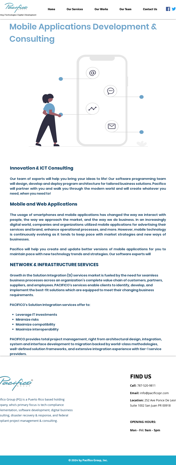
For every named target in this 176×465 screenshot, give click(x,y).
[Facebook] (168, 9)
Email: (135, 393)
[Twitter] (174, 9)
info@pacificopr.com (154, 393)
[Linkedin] (5, 443)
